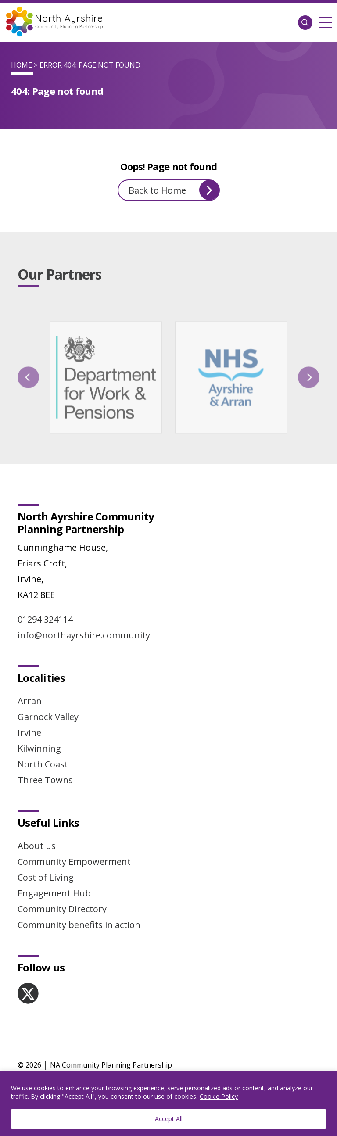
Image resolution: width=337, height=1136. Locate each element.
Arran (30, 701)
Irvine (29, 732)
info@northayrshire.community (84, 635)
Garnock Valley (48, 717)
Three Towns (45, 780)
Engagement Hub (54, 893)
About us (37, 846)
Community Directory (62, 909)
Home (21, 65)
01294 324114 (45, 619)
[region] (168, 1103)
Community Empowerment (74, 861)
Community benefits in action (79, 925)
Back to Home (174, 190)
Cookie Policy (219, 1096)
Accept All (169, 1118)
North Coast (43, 764)
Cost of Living (46, 877)
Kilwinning (39, 748)
